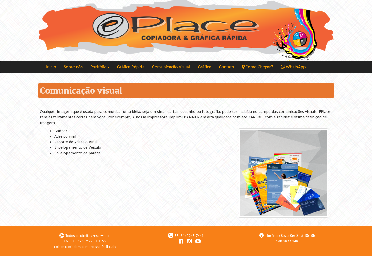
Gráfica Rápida (131, 67)
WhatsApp (293, 67)
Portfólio (99, 67)
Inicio (51, 67)
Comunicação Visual (171, 67)
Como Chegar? (257, 67)
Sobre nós (73, 67)
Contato (226, 67)
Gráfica (204, 67)
